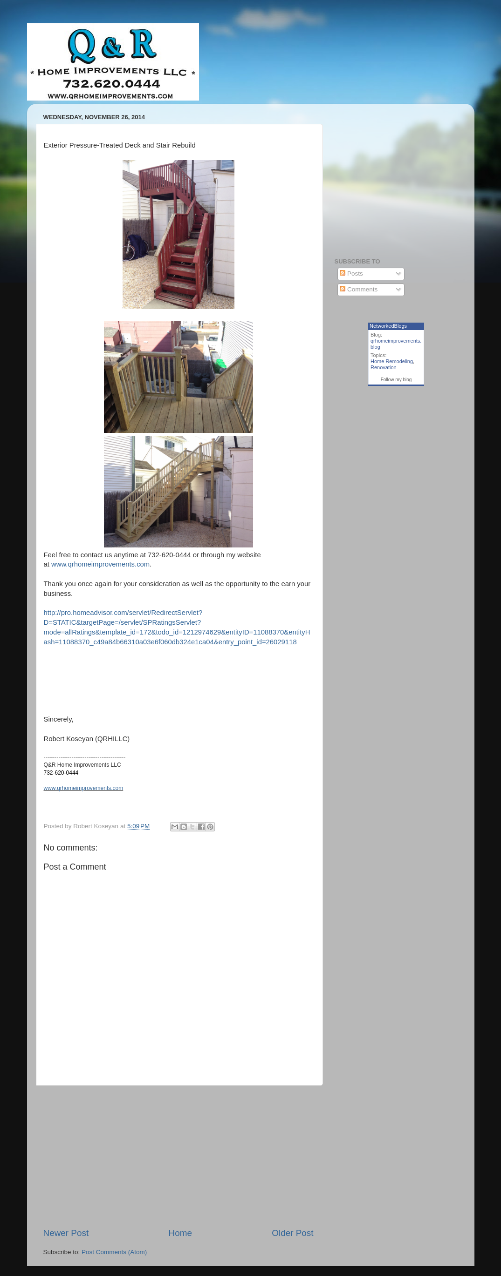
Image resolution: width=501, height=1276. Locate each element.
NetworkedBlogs (388, 326)
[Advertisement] (178, 1156)
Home (180, 1233)
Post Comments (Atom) (114, 1252)
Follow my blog (396, 379)
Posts (351, 273)
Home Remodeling (392, 361)
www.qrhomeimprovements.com (100, 564)
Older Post (292, 1233)
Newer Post (66, 1233)
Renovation (384, 367)
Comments (358, 289)
